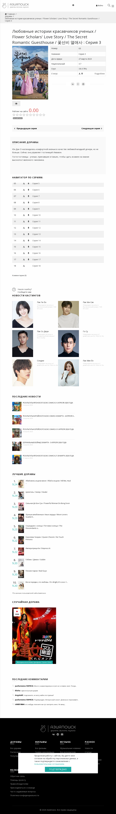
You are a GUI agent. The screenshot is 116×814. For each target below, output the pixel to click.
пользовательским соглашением (49, 764)
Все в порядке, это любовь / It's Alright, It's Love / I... (47, 582)
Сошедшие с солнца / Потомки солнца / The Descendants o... (44, 527)
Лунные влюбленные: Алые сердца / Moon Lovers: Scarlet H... (47, 515)
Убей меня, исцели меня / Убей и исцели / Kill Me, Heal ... (48, 482)
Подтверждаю (58, 769)
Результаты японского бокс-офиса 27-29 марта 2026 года (48, 455)
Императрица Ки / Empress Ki (38, 548)
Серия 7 (35, 196)
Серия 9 (35, 209)
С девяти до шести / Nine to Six (93, 335)
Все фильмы (40, 748)
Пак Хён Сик (88, 302)
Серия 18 (36, 266)
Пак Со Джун (43, 331)
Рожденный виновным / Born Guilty (46, 337)
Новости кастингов (26, 295)
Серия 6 (35, 189)
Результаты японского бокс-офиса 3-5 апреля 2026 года (48, 402)
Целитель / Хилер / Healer (36, 492)
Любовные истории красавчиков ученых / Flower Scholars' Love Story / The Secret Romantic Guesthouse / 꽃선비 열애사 (54, 36)
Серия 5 (35, 183)
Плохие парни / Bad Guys (36, 571)
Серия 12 (36, 228)
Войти (99, 5)
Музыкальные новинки (70, 748)
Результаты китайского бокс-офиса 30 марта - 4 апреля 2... (49, 416)
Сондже (40, 360)
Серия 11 (36, 221)
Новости (89, 748)
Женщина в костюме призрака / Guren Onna (34, 662)
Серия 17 (36, 259)
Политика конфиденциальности (24, 795)
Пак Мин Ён (88, 360)
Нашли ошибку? (25, 289)
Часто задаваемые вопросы (23, 791)
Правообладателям (19, 784)
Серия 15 (36, 246)
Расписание (15, 752)
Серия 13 (36, 234)
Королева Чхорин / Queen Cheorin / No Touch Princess (45, 538)
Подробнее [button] (99, 73)
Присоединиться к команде (22, 787)
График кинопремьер (44, 752)
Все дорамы (15, 748)
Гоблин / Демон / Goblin (35, 559)
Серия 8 (35, 202)
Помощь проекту (18, 780)
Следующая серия (91, 128)
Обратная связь (17, 776)
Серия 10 (36, 215)
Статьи (88, 752)
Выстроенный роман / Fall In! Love (46, 308)
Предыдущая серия (25, 128)
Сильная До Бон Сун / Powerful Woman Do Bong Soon (48, 503)
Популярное (15, 756)
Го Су (85, 331)
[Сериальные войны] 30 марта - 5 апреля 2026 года (44, 442)
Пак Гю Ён (41, 302)
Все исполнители (68, 752)
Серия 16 (36, 253)
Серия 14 (36, 240)
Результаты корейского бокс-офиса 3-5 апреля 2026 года (48, 429)
